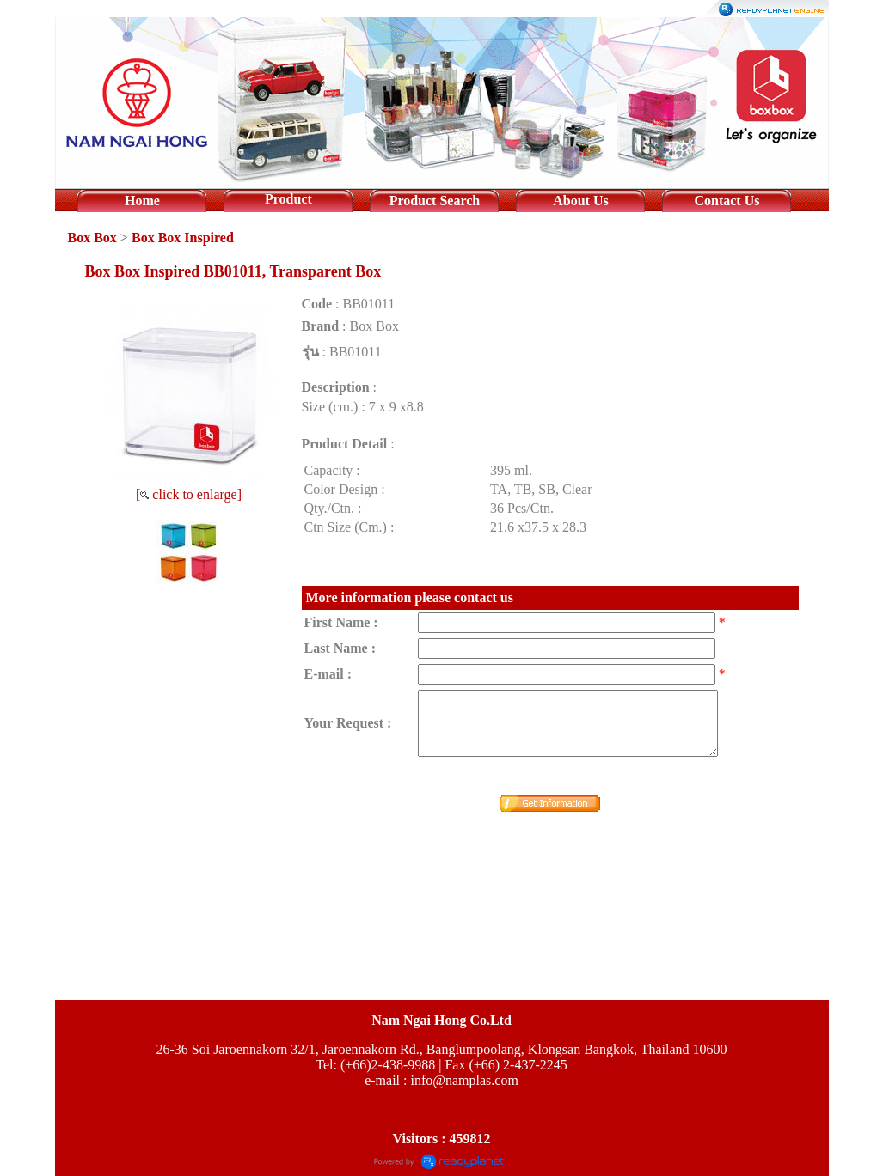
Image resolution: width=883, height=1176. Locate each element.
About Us (580, 200)
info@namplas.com (464, 1080)
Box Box (92, 237)
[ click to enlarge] (189, 494)
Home (142, 200)
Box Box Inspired (183, 237)
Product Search (435, 200)
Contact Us (726, 200)
